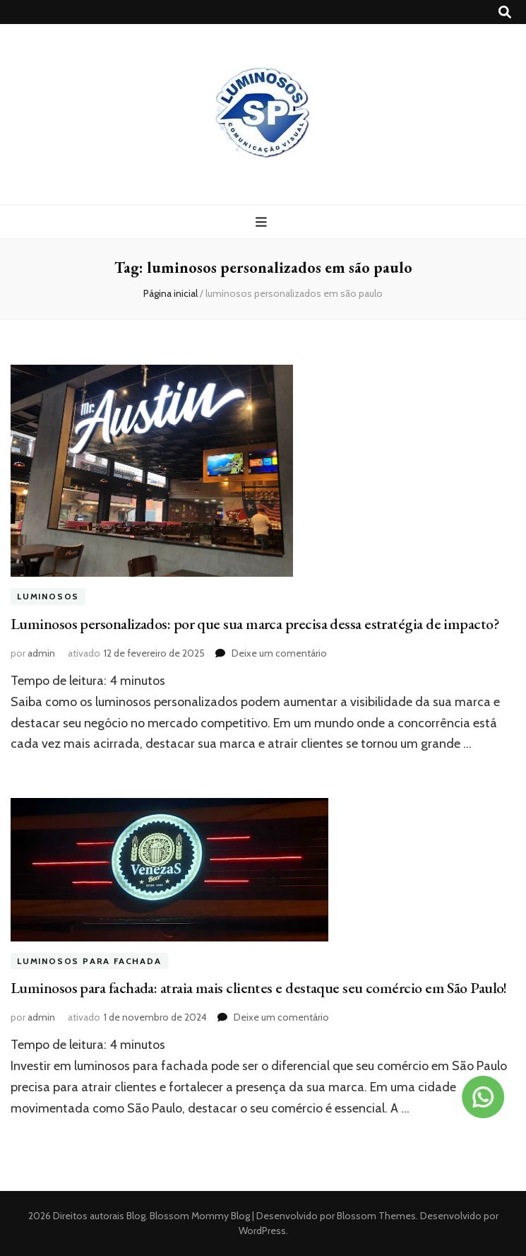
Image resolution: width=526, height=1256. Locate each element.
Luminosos (48, 596)
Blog (135, 1215)
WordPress (262, 1230)
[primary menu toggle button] (263, 222)
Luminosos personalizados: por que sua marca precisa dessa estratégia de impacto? (255, 624)
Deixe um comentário (279, 653)
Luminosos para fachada (89, 961)
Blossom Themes (375, 1215)
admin (41, 653)
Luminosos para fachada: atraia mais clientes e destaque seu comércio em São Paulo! (259, 988)
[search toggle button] (504, 12)
